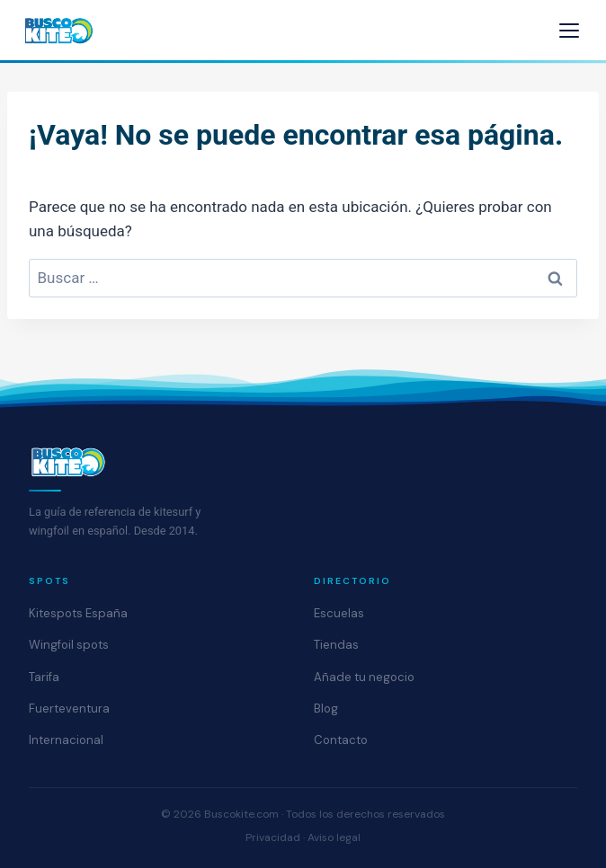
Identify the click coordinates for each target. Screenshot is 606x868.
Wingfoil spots (69, 644)
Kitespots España (78, 613)
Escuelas (339, 613)
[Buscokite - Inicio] (59, 30)
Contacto (341, 740)
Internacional (66, 740)
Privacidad (272, 837)
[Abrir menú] (569, 30)
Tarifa (44, 677)
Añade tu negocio (364, 677)
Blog (326, 708)
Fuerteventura (69, 708)
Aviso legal (334, 837)
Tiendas (336, 644)
